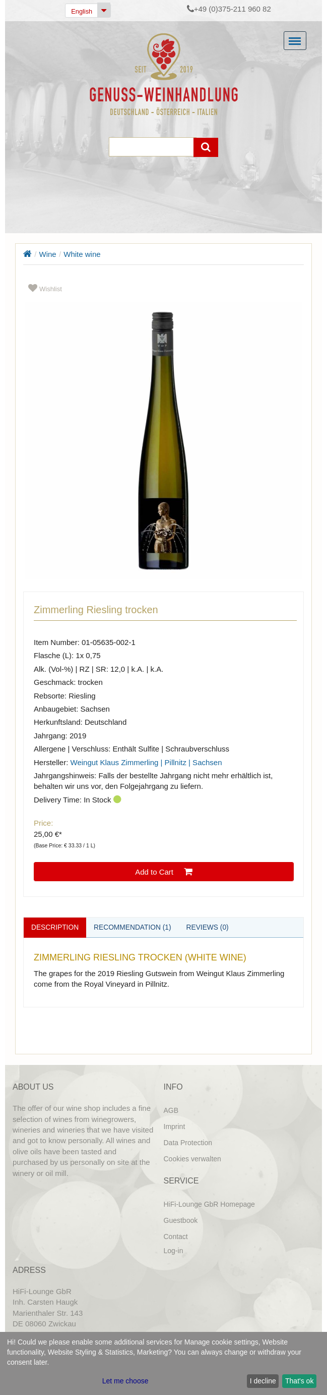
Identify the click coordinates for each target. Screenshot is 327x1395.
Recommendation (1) (134, 927)
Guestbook (181, 1220)
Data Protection (188, 1143)
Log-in (173, 1251)
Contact (176, 1236)
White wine (81, 254)
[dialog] (163, 1363)
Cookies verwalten (192, 1159)
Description (55, 927)
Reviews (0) (210, 927)
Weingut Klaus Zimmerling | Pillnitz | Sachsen (146, 762)
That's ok (299, 1381)
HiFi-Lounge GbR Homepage (209, 1204)
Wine (47, 254)
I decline (263, 1381)
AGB (171, 1110)
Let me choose (125, 1381)
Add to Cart (163, 871)
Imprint (174, 1126)
